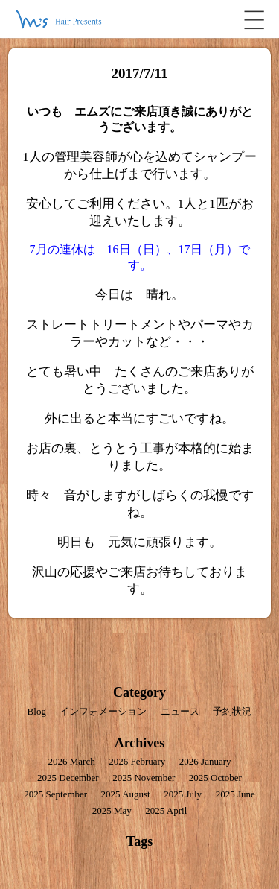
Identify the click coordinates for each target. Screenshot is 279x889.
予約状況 (232, 711)
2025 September (55, 794)
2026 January (205, 761)
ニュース (180, 711)
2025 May (112, 810)
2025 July (183, 794)
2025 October (215, 777)
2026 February (137, 761)
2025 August (125, 794)
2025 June (235, 794)
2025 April (166, 810)
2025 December (68, 777)
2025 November (143, 777)
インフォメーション (103, 711)
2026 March (71, 761)
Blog (37, 711)
